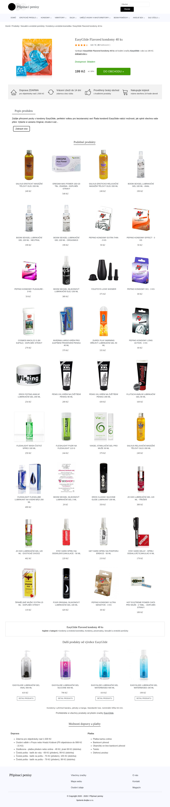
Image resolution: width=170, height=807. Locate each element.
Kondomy (45, 18)
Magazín (137, 787)
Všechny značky (78, 775)
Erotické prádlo (28, 18)
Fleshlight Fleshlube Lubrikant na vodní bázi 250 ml (29, 499)
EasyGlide (134, 51)
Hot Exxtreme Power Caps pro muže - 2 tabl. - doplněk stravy (141, 604)
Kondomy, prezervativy (94, 631)
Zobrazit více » (81, 54)
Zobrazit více (21, 129)
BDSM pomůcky (121, 18)
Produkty (15, 26)
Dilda (72, 18)
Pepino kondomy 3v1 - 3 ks (140, 289)
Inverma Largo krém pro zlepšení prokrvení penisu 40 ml (66, 342)
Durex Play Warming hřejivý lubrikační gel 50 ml (103, 342)
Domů (13, 18)
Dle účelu (153, 18)
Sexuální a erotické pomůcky (32, 26)
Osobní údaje (77, 787)
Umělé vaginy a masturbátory (94, 18)
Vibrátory (60, 18)
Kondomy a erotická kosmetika (58, 26)
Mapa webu (76, 781)
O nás (135, 775)
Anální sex (138, 18)
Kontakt (136, 781)
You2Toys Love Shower (103, 289)
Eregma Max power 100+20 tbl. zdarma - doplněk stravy (66, 186)
